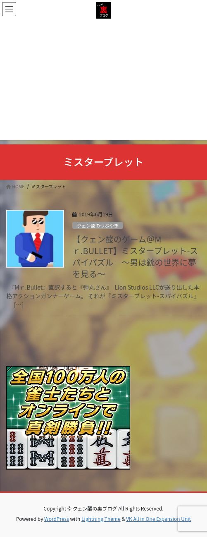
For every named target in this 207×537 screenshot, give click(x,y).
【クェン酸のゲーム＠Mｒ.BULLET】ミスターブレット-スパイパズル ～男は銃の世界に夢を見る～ (135, 256)
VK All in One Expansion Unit (158, 518)
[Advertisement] (103, 82)
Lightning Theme (101, 518)
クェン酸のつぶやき (98, 225)
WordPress (56, 518)
